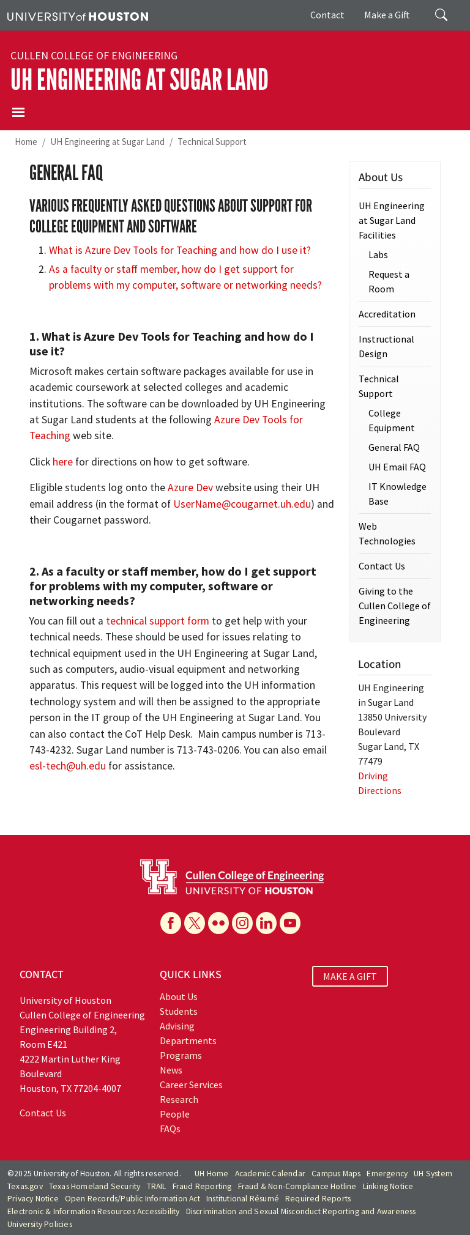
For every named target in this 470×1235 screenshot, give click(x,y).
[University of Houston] (77, 15)
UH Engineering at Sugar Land (139, 80)
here (63, 462)
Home (26, 141)
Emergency (387, 1173)
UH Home (211, 1173)
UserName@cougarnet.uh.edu (242, 504)
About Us (179, 996)
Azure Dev (190, 487)
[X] (194, 923)
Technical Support (212, 141)
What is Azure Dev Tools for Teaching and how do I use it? (180, 250)
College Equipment (391, 420)
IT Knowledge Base (397, 493)
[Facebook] (170, 923)
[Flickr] (218, 923)
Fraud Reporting (202, 1186)
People (175, 1114)
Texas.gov (25, 1186)
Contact (327, 15)
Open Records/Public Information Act (132, 1198)
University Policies (39, 1224)
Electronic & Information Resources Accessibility (93, 1211)
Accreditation (387, 314)
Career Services (191, 1084)
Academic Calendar (270, 1173)
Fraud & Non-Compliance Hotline (297, 1186)
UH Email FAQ (397, 467)
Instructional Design (386, 346)
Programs (181, 1055)
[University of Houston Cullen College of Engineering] (232, 876)
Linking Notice (388, 1186)
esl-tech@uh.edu (67, 766)
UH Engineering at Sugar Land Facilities (392, 220)
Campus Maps (335, 1173)
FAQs (170, 1128)
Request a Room (388, 281)
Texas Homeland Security (95, 1186)
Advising (177, 1026)
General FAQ (394, 447)
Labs (378, 254)
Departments (188, 1040)
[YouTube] (290, 923)
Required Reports (318, 1198)
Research (179, 1099)
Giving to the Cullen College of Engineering (395, 605)
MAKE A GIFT (350, 976)
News (171, 1070)
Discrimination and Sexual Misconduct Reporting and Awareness (301, 1211)
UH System (433, 1173)
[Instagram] (242, 923)
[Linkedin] (266, 923)
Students (179, 1011)
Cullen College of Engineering (93, 55)
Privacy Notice (33, 1198)
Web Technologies (387, 533)
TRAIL (156, 1186)
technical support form (157, 621)
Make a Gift (387, 15)
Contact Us (382, 566)
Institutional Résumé (242, 1198)
